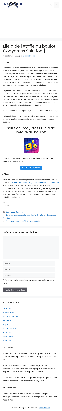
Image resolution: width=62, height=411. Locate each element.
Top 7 (5, 324)
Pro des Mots (8, 312)
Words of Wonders (11, 316)
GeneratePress (44, 408)
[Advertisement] (31, 24)
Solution (19, 212)
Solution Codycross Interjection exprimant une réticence (35, 182)
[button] (51, 5)
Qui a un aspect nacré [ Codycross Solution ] (25, 221)
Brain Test (7, 332)
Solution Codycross (31, 168)
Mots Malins (8, 336)
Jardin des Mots (10, 328)
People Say (8, 320)
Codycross (10, 212)
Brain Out (7, 340)
